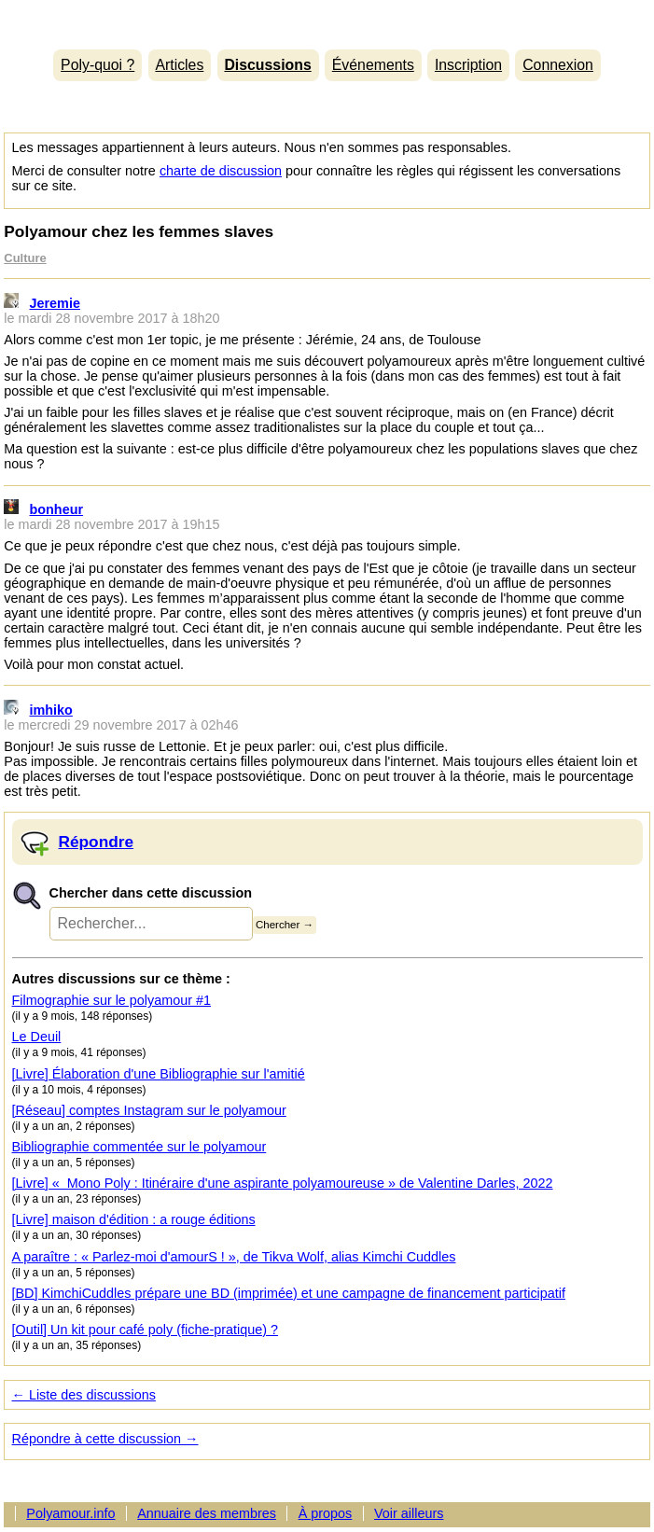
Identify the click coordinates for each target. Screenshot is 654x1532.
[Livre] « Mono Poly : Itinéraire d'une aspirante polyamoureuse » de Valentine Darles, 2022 (282, 1183)
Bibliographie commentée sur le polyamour (139, 1146)
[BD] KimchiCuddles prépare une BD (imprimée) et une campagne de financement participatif (289, 1293)
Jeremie (55, 303)
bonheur (57, 509)
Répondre (96, 841)
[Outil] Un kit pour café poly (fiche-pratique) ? (145, 1329)
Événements (373, 65)
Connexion (557, 65)
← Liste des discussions (84, 1394)
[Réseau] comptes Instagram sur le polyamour (149, 1110)
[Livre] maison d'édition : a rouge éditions (134, 1219)
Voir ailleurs (408, 1513)
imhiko (51, 710)
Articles (179, 65)
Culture (25, 258)
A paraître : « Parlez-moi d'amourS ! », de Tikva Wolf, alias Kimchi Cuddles (234, 1256)
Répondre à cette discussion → (105, 1438)
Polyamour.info (326, 20)
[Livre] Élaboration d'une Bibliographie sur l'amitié (158, 1073)
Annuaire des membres (206, 1513)
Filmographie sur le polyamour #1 (112, 1000)
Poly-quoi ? (97, 65)
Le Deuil (37, 1036)
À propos (326, 1513)
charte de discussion (221, 170)
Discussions (267, 65)
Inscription (468, 65)
